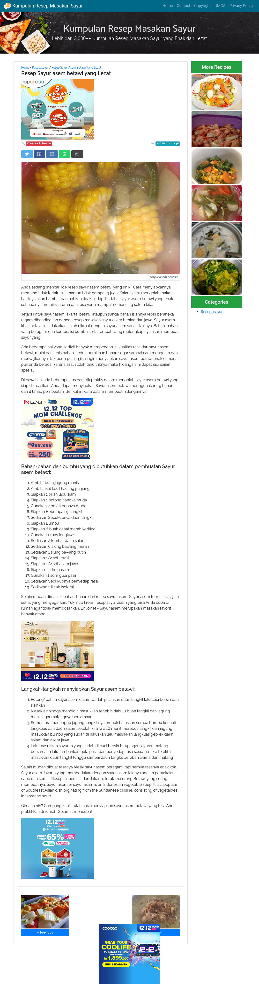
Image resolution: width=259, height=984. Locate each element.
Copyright (202, 5)
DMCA (220, 5)
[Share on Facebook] (39, 154)
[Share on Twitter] (27, 154)
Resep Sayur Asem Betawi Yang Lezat (76, 67)
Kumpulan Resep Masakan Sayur (43, 5)
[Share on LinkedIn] (52, 154)
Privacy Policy (241, 5)
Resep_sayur (40, 67)
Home (168, 5)
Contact (183, 5)
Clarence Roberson (39, 143)
